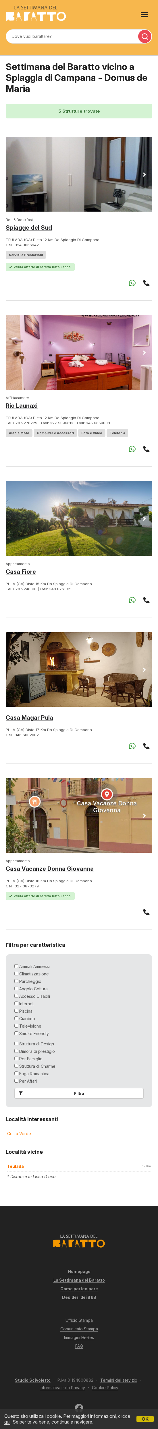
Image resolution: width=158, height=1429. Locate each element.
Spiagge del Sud (29, 227)
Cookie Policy (105, 1387)
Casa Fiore (21, 571)
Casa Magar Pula (29, 717)
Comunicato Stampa (79, 1328)
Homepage (79, 1271)
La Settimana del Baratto (79, 1280)
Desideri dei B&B (79, 1297)
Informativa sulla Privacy (62, 1387)
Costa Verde (19, 1133)
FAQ (79, 1346)
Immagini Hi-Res (79, 1337)
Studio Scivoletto (33, 1380)
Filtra (50, 1093)
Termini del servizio (118, 1380)
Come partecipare (79, 1288)
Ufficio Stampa (79, 1320)
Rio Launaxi (22, 405)
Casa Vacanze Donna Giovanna (50, 868)
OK (145, 1419)
